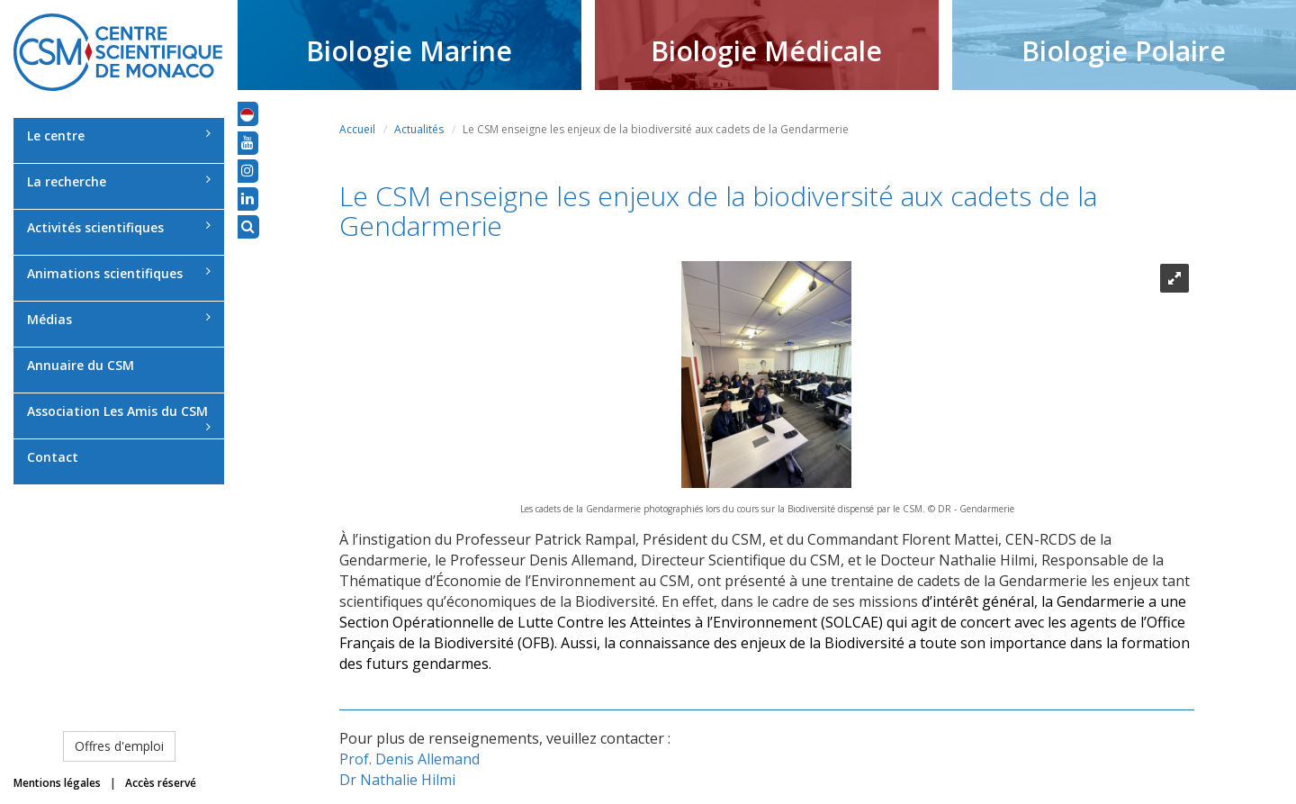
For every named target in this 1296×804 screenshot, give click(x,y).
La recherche (119, 181)
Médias (119, 319)
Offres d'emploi (119, 745)
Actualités (419, 129)
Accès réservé (160, 782)
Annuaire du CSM (80, 365)
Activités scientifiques (119, 227)
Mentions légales (57, 782)
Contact (52, 456)
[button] (247, 113)
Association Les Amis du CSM (119, 417)
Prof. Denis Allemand (409, 759)
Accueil (357, 129)
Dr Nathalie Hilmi (397, 780)
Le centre (119, 135)
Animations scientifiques (119, 273)
